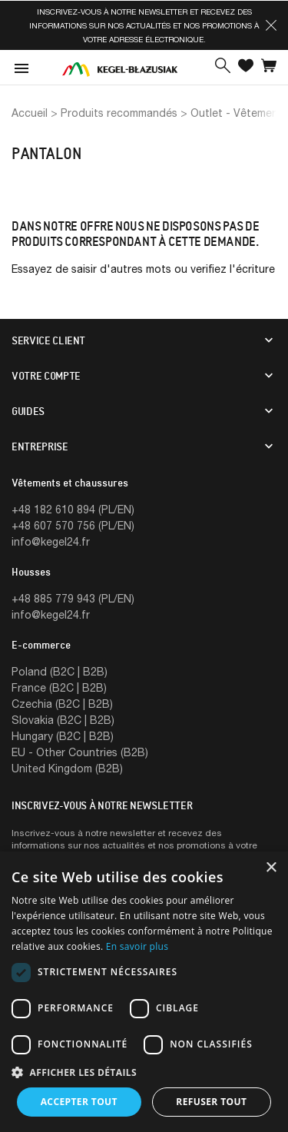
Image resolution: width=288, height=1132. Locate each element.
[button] (271, 25)
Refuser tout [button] (211, 1101)
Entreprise (40, 446)
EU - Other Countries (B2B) (80, 752)
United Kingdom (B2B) (67, 768)
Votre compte (46, 376)
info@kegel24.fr (51, 541)
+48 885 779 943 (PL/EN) (73, 598)
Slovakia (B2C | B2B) (63, 719)
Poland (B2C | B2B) (60, 671)
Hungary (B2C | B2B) (63, 735)
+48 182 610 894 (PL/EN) (73, 509)
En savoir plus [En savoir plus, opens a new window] (137, 946)
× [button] (270, 868)
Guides (28, 411)
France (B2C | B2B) (59, 687)
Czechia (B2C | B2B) (62, 703)
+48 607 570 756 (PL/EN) (73, 525)
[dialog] (144, 991)
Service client (48, 340)
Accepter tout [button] (79, 1101)
